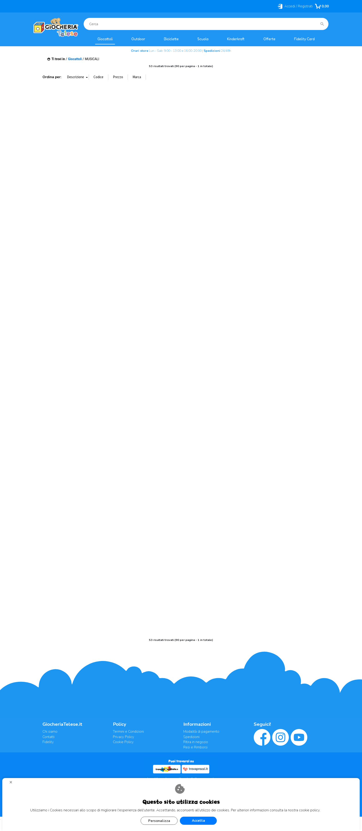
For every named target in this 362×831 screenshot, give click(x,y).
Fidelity (48, 742)
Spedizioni (191, 737)
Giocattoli (105, 39)
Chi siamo (49, 731)
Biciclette (171, 39)
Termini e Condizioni (128, 731)
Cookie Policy (123, 742)
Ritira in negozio (195, 742)
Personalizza (159, 821)
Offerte (269, 39)
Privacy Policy (123, 737)
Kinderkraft (235, 39)
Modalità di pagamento (201, 731)
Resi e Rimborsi (195, 747)
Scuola (202, 39)
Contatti (48, 737)
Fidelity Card (304, 39)
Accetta (198, 820)
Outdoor (138, 39)
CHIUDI (12, 783)
